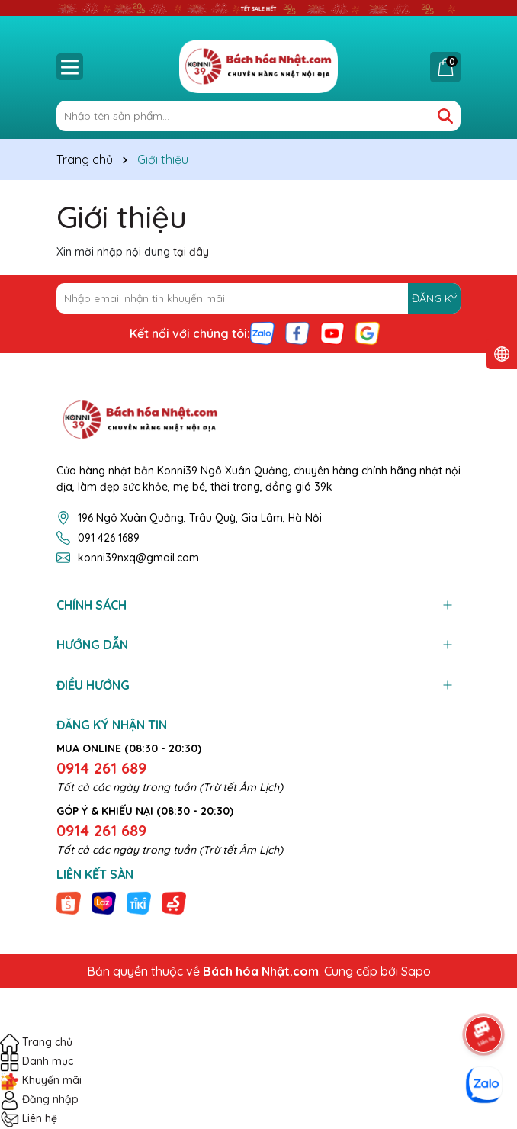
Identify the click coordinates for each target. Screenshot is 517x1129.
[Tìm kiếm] (445, 116)
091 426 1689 (109, 538)
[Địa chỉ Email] (258, 298)
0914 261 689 (101, 767)
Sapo (416, 971)
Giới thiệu (121, 217)
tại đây (191, 252)
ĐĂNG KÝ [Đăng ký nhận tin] (434, 298)
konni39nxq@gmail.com (138, 557)
